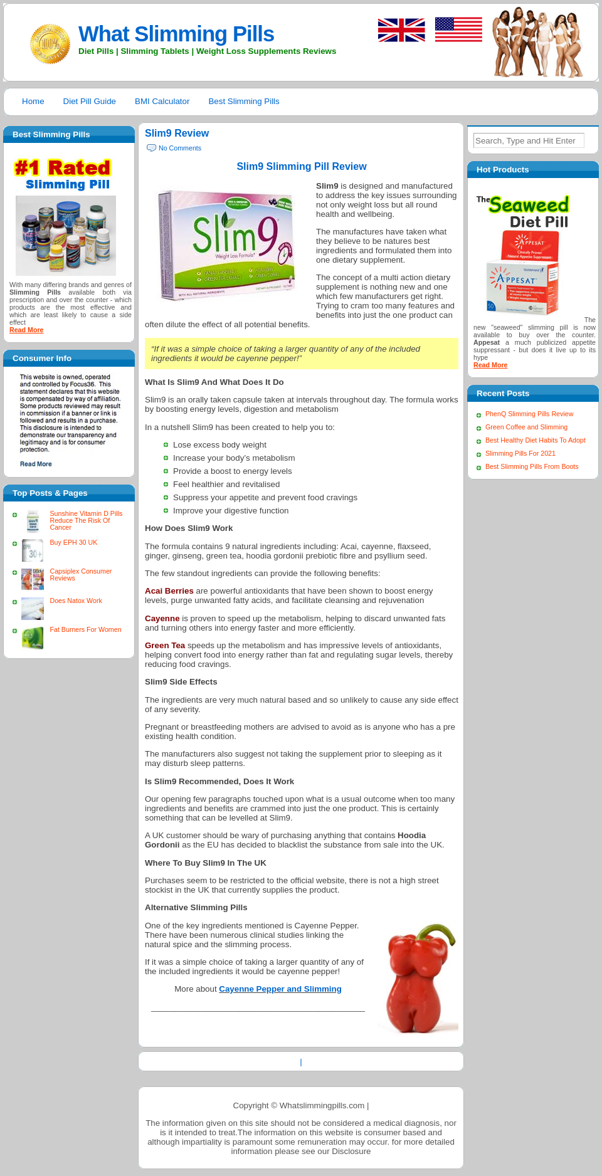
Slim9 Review (177, 133)
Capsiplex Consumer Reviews (81, 574)
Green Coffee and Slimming (526, 427)
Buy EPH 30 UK (73, 542)
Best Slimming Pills (243, 101)
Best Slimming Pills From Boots (532, 466)
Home (33, 101)
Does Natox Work (76, 600)
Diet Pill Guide (89, 101)
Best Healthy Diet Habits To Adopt (535, 440)
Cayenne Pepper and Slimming (280, 989)
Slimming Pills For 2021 (520, 453)
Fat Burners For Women (85, 629)
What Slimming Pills (176, 34)
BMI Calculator (162, 101)
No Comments (180, 148)
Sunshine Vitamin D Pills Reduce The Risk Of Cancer (86, 520)
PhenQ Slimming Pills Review (529, 413)
